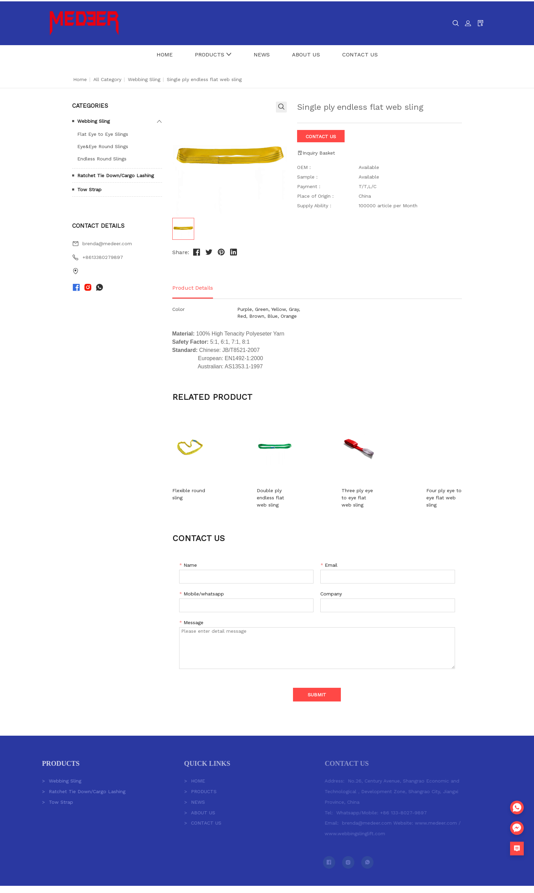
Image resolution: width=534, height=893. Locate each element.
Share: (180, 251)
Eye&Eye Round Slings (102, 145)
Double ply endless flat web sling (279, 492)
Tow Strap (89, 188)
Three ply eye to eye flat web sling (349, 492)
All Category (107, 78)
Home (80, 78)
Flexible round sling (194, 489)
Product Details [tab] (192, 286)
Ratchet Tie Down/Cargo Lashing (115, 174)
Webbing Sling (144, 78)
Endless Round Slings (101, 157)
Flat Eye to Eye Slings (102, 132)
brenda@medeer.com (107, 242)
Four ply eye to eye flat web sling (428, 492)
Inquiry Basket (316, 152)
